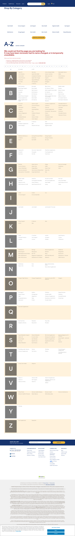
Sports (46, 342)
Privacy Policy (52, 456)
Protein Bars (60, 298)
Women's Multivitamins (63, 392)
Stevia (59, 340)
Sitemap (63, 455)
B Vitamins (20, 90)
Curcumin (20, 103)
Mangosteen (61, 251)
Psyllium (33, 292)
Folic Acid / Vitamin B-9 (36, 150)
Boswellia (20, 92)
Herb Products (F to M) (23, 184)
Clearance (47, 115)
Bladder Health (61, 86)
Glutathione (60, 166)
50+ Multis (20, 69)
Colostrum (47, 105)
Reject (56, 530)
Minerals (47, 251)
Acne (19, 83)
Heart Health (47, 182)
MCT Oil (33, 253)
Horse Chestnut (35, 182)
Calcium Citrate (35, 117)
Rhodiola (47, 322)
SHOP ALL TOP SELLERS (38, 37)
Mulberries (60, 249)
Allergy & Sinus (48, 79)
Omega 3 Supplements (36, 278)
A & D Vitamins (21, 74)
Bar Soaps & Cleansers (63, 99)
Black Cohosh (61, 94)
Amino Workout (61, 76)
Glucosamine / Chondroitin (24, 172)
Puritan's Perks (41, 455)
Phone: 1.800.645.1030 (16, 450)
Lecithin (46, 235)
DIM (32, 123)
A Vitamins (34, 83)
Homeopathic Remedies (37, 180)
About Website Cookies (54, 459)
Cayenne (20, 109)
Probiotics (47, 292)
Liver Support (34, 237)
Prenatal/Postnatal (62, 296)
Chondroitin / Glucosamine (50, 111)
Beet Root (60, 92)
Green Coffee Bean (22, 168)
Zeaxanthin (34, 420)
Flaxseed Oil (20, 150)
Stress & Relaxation (36, 335)
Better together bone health (51, 90)
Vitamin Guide (64, 452)
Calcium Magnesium (22, 113)
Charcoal (47, 107)
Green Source (35, 164)
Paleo (33, 298)
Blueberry (47, 100)
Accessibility (52, 463)
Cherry (46, 113)
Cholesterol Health (49, 117)
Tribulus (46, 351)
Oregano (60, 278)
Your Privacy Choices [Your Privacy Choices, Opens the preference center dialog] (56, 527)
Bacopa (60, 88)
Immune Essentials (35, 194)
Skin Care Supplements (50, 335)
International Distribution (52, 454)
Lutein (19, 235)
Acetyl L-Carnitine (48, 74)
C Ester (33, 115)
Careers (51, 452)
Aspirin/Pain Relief (35, 74)
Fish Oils (33, 154)
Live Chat (13, 456)
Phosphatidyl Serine (22, 298)
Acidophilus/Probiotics (36, 76)
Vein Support (34, 379)
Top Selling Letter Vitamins (23, 349)
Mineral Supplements (49, 249)
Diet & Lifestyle (21, 125)
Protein (33, 300)
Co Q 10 (20, 115)
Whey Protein (21, 392)
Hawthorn (34, 178)
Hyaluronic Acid (21, 182)
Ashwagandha (35, 81)
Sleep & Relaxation (22, 342)
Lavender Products (22, 237)
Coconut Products (35, 105)
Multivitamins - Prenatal (63, 255)
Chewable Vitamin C (62, 103)
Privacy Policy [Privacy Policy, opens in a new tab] (18, 531)
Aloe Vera (34, 72)
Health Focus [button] (12, 3)
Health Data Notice (54, 465)
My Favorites (41, 453)
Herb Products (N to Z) (36, 184)
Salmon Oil (20, 337)
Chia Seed (60, 107)
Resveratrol (34, 322)
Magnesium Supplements (37, 255)
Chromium (60, 111)
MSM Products (61, 257)
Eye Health (34, 139)
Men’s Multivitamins (22, 255)
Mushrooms (60, 253)
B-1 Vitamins (47, 92)
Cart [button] (52, 3)
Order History (41, 452)
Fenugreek (34, 152)
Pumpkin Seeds (48, 300)
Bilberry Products (62, 96)
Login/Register (41, 450)
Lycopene (47, 237)
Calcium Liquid (35, 103)
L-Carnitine (34, 235)
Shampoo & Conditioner (50, 337)
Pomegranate (34, 294)
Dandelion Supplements (23, 123)
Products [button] (5, 3)
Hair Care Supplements (50, 180)
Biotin (19, 94)
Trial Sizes (47, 349)
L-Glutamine (60, 239)
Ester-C (19, 139)
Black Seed (34, 96)
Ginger (46, 164)
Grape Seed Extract (36, 172)
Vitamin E (34, 381)
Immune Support (21, 194)
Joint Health (20, 207)
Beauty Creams (61, 90)
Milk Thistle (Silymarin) (49, 255)
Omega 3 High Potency (23, 278)
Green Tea (47, 170)
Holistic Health (21, 178)
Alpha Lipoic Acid (48, 76)
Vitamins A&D (34, 377)
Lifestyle (46, 239)
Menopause (34, 251)
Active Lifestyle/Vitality (49, 72)
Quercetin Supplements (23, 306)
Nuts (33, 264)
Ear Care (47, 139)
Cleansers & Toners (62, 115)
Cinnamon (34, 107)
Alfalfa (59, 74)
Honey (46, 184)
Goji (46, 172)
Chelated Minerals (22, 117)
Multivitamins (21, 249)
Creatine (20, 105)
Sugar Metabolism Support (23, 335)
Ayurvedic (20, 81)
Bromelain (34, 86)
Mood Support (21, 251)
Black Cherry (47, 86)
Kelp (33, 223)
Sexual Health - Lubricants (63, 338)
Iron (46, 192)
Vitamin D (20, 379)
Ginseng (20, 164)
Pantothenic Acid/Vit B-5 (50, 298)
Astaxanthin (20, 79)
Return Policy (29, 453)
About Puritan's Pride (54, 450)
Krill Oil (19, 223)
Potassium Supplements (50, 296)
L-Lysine (60, 237)
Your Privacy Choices (53, 462)
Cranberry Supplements (50, 103)
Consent (56, 533)
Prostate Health (48, 294)
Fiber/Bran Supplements (50, 150)
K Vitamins (34, 221)
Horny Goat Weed (62, 180)
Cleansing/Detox (35, 109)
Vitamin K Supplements (50, 377)
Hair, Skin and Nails (49, 178)
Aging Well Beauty (35, 79)
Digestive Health (48, 125)
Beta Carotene (21, 86)
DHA (46, 121)
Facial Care (47, 154)
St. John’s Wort (35, 337)
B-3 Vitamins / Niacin (49, 88)
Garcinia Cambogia (62, 164)
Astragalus (47, 81)
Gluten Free (34, 166)
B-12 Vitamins (34, 94)
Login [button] (49, 3)
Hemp (59, 184)
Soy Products (34, 342)
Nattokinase (20, 264)
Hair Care (60, 178)
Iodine (19, 192)
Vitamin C (20, 377)
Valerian (46, 382)
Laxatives (20, 239)
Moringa (33, 249)
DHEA (19, 121)
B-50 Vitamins (34, 92)
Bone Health (34, 88)
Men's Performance (22, 257)
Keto (46, 221)
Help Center (29, 450)
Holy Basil (20, 180)
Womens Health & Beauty (37, 392)
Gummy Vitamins (21, 166)
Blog (62, 450)
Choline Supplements (49, 109)
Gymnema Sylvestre (22, 170)
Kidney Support (21, 221)
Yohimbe (20, 406)
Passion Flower (21, 294)
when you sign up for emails (16, 442)
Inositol (33, 192)
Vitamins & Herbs (21, 381)
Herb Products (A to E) (63, 182)
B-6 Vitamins (34, 99)
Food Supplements (49, 152)
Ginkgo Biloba (34, 168)
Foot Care (20, 154)
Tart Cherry (34, 351)
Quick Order (63, 453)
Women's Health (48, 392)
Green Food (47, 168)
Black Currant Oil (48, 94)
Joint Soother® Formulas (50, 207)
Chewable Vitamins (62, 113)
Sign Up (59, 442)
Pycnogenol (20, 292)
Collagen (60, 109)
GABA (46, 166)
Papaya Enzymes (61, 292)
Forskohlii (20, 152)
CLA (33, 111)
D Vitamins (34, 121)
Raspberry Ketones (22, 322)
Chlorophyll (20, 107)
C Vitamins (20, 111)
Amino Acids (21, 76)
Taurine (33, 349)
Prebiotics (60, 294)
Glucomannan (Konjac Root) (37, 170)
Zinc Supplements (22, 420)
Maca (46, 253)
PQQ (19, 296)
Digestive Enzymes (49, 123)
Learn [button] (23, 3)
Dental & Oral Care (35, 125)
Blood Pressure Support (23, 96)
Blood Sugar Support (22, 88)
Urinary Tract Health (22, 363)
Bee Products (34, 90)
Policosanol (20, 300)
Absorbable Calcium (62, 72)
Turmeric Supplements (23, 351)
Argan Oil (20, 72)
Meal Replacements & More (24, 253)
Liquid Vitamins (61, 235)
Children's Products (36, 113)
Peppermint (34, 296)
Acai (46, 83)
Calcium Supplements (63, 105)
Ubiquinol (34, 363)
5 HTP (33, 69)
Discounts (18, 3)
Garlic (59, 168)
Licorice (33, 239)
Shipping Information (31, 452)
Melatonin (47, 257)
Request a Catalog (31, 455)
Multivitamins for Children (37, 257)
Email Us (13, 453)
